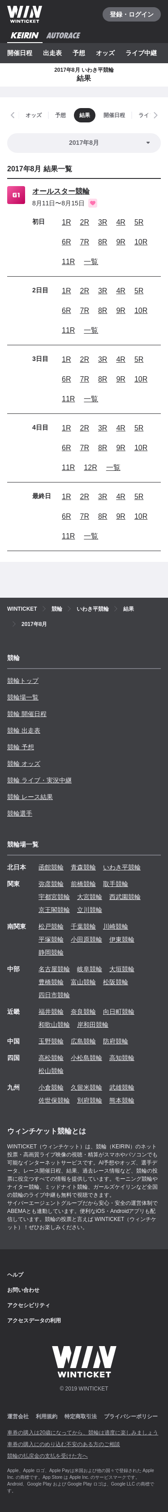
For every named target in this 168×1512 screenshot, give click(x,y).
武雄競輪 (121, 1087)
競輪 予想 (20, 747)
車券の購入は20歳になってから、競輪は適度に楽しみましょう (82, 1432)
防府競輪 (115, 1041)
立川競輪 (89, 909)
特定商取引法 (81, 1416)
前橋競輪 (83, 883)
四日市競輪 (54, 995)
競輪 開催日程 (27, 713)
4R (120, 222)
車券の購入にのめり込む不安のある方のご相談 (63, 1444)
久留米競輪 (86, 1087)
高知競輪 (121, 1057)
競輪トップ (23, 680)
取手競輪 (115, 883)
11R (68, 261)
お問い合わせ (23, 1290)
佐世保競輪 (54, 1100)
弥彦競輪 (51, 883)
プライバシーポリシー (131, 1416)
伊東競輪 (121, 939)
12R (90, 467)
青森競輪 (83, 867)
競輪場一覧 (23, 697)
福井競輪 (51, 1011)
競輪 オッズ (23, 763)
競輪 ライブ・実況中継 (39, 780)
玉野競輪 (51, 1041)
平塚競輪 (51, 939)
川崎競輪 (115, 926)
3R (102, 222)
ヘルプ (15, 1275)
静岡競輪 (51, 952)
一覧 (91, 261)
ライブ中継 (141, 52)
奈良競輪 (83, 1011)
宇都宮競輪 (54, 896)
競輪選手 (19, 813)
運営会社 (18, 1416)
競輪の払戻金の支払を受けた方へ (47, 1456)
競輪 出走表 (23, 730)
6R (66, 242)
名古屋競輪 (54, 969)
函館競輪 (51, 867)
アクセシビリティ (28, 1305)
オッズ (105, 52)
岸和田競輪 (92, 1024)
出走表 (52, 52)
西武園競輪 (125, 896)
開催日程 (19, 52)
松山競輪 (51, 1070)
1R (66, 222)
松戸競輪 (51, 926)
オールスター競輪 (61, 191)
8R (102, 242)
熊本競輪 (121, 1100)
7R (84, 242)
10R (140, 242)
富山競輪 (83, 982)
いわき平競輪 (122, 867)
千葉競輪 (83, 926)
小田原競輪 (86, 939)
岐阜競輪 (89, 969)
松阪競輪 (115, 982)
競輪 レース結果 (30, 796)
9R (120, 242)
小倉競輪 (51, 1087)
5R (138, 222)
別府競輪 (89, 1100)
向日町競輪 (118, 1011)
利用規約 (46, 1416)
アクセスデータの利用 (34, 1320)
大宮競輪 (89, 896)
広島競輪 (83, 1041)
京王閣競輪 (54, 909)
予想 (79, 52)
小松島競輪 (86, 1057)
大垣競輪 (121, 969)
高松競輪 (51, 1057)
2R (84, 222)
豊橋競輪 (51, 982)
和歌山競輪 (54, 1024)
